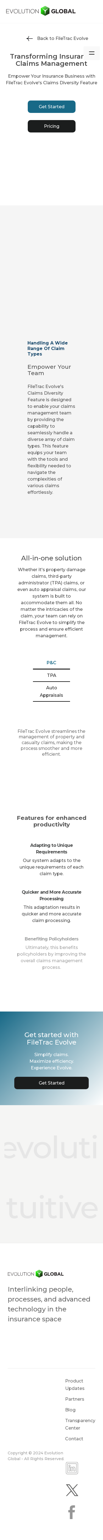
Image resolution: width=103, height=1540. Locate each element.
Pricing (51, 126)
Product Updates (75, 1384)
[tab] (51, 663)
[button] (91, 53)
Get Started (52, 106)
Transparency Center (80, 1424)
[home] (51, 11)
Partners (74, 1399)
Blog (70, 1409)
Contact (74, 1438)
